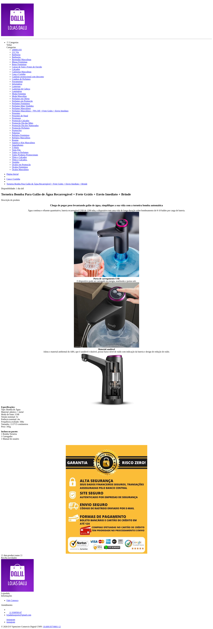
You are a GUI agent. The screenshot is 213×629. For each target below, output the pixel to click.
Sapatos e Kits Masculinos (23, 142)
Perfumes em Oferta (20, 98)
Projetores (16, 118)
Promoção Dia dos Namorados (25, 125)
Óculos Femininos (20, 167)
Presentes (16, 113)
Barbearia (16, 54)
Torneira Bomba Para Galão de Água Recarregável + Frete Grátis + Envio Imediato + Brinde (47, 184)
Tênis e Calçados (19, 157)
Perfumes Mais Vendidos (23, 106)
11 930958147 (14, 612)
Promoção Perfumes (20, 128)
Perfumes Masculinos (21, 108)
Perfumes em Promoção (22, 101)
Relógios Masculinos (21, 138)
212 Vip (15, 52)
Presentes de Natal (20, 116)
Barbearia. (16, 57)
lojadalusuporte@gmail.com (19, 615)
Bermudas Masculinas (21, 59)
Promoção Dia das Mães (22, 123)
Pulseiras (16, 133)
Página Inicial (12, 174)
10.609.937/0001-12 (52, 626)
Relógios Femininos (20, 135)
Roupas (15, 140)
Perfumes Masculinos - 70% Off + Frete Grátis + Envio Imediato (40, 111)
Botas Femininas (19, 64)
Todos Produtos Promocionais (25, 155)
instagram (11, 619)
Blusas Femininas (19, 62)
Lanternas (16, 86)
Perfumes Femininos (21, 103)
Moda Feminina (19, 94)
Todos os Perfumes (20, 152)
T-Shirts (15, 147)
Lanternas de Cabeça (21, 89)
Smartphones (17, 145)
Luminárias (17, 91)
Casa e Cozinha (19, 74)
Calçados (16, 69)
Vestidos (15, 162)
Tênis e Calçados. (19, 160)
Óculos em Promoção (21, 164)
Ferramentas (17, 81)
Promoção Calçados (20, 120)
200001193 (17, 50)
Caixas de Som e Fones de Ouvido (27, 67)
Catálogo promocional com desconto (28, 76)
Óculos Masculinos (20, 169)
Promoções (17, 130)
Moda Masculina (19, 96)
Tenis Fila (16, 150)
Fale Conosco (12, 600)
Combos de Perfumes (21, 79)
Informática (17, 84)
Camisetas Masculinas (21, 72)
